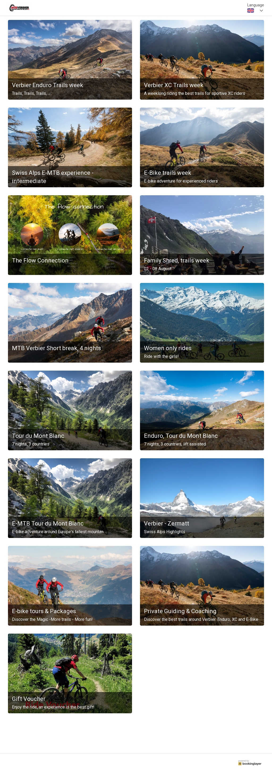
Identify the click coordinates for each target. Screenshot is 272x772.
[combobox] (255, 10)
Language (255, 5)
